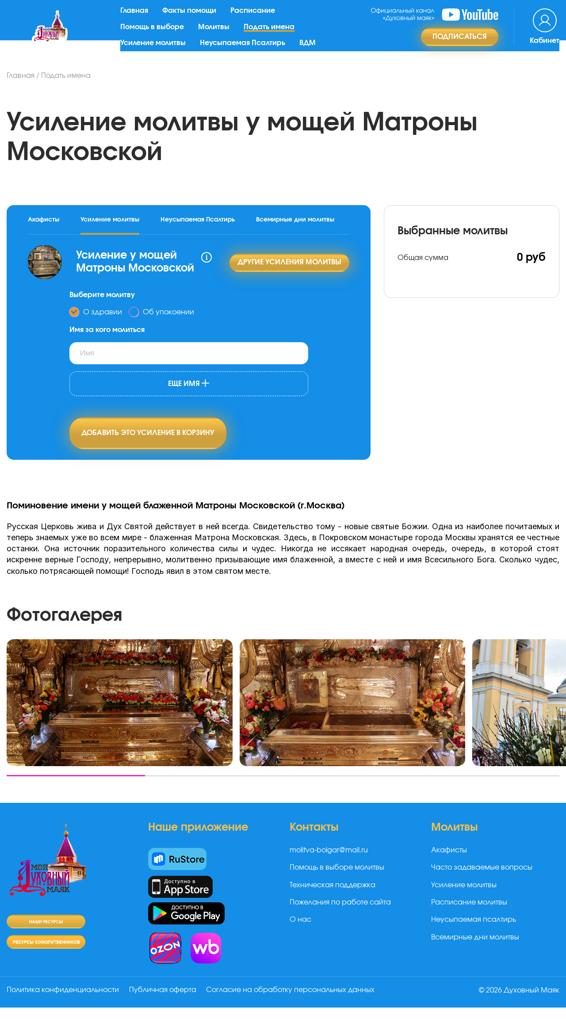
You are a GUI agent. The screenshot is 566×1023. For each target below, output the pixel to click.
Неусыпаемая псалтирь (473, 936)
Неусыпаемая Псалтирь (245, 51)
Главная (137, 19)
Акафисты (43, 220)
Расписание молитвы (469, 919)
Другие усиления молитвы (289, 263)
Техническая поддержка (332, 901)
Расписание (255, 19)
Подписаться (459, 44)
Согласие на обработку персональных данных (295, 1006)
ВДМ (310, 51)
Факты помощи (192, 19)
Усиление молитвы (156, 51)
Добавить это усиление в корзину (147, 435)
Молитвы (217, 34)
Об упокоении (168, 313)
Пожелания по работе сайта (340, 919)
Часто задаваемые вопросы (481, 884)
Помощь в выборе (155, 34)
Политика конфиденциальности (63, 1006)
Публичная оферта (165, 1006)
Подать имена (272, 34)
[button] (76, 792)
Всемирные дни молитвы (295, 220)
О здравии (102, 313)
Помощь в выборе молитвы (337, 884)
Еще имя (188, 385)
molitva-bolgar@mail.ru (329, 866)
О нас (300, 936)
